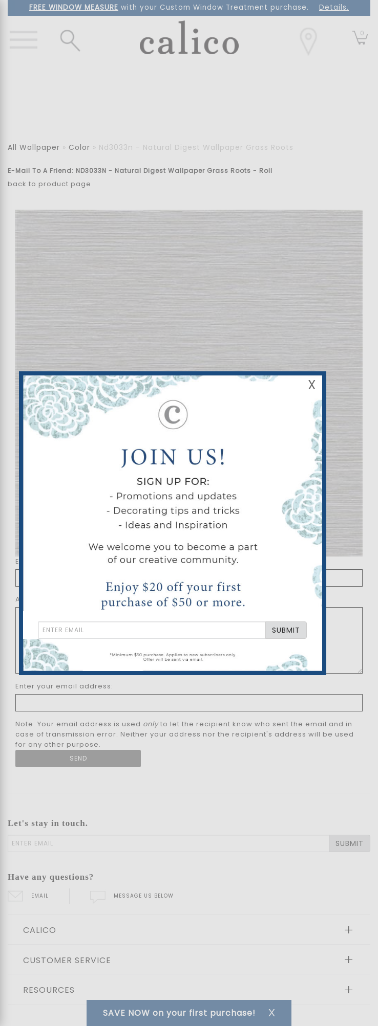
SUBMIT (286, 630)
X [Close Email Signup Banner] (312, 385)
